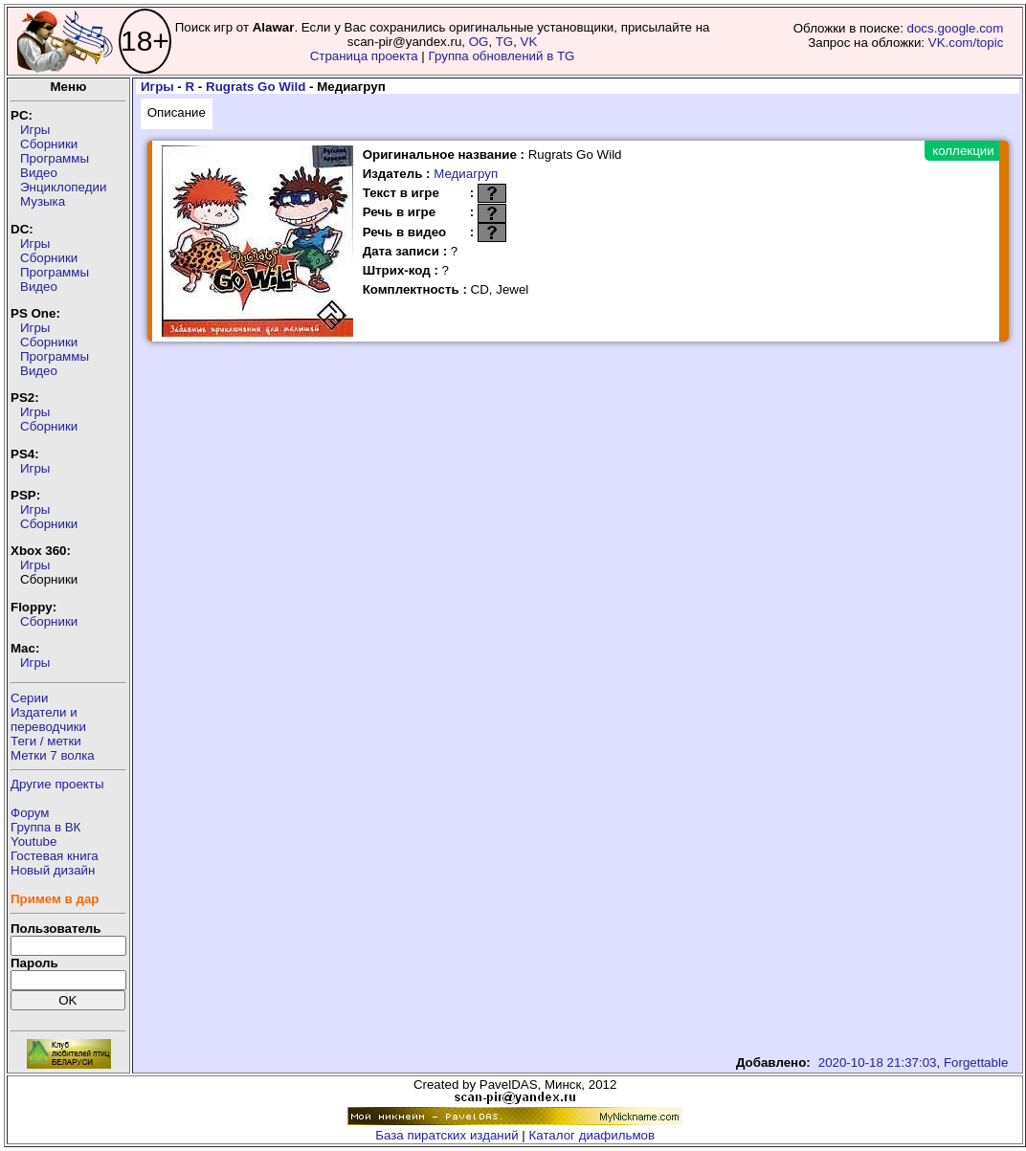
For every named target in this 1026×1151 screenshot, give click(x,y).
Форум (30, 813)
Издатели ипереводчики (48, 719)
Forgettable (976, 1062)
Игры (35, 129)
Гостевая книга (55, 856)
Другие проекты (57, 784)
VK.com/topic (966, 42)
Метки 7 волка (53, 755)
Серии (29, 698)
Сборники (49, 144)
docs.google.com (955, 28)
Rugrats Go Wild (255, 86)
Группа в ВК (45, 827)
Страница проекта (364, 56)
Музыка (42, 201)
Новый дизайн (53, 870)
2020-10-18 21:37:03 (877, 1062)
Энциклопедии (63, 187)
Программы (54, 158)
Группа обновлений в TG (502, 56)
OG (479, 41)
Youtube (33, 841)
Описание (176, 112)
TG (505, 41)
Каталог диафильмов (592, 1135)
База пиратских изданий (446, 1135)
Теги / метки (46, 741)
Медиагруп (466, 173)
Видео (38, 173)
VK (529, 41)
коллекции (962, 151)
